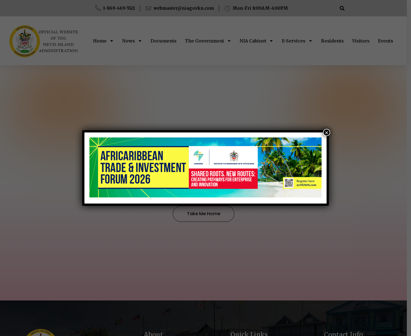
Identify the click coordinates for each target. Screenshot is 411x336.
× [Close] (327, 132)
